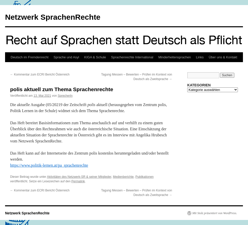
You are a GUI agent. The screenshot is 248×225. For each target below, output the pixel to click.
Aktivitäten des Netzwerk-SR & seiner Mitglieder (79, 177)
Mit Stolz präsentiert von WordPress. (214, 213)
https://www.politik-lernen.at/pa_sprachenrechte (49, 165)
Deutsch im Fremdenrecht (30, 57)
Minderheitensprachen (174, 57)
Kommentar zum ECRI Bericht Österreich (40, 74)
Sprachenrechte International (132, 57)
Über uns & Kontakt (223, 57)
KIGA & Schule (95, 57)
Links (199, 57)
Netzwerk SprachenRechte (52, 17)
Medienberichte (123, 177)
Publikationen (144, 177)
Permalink (78, 181)
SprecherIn (65, 95)
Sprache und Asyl (66, 57)
